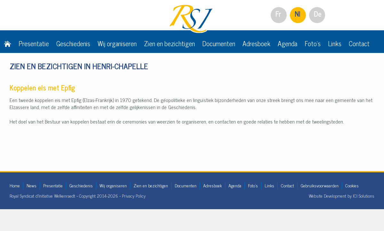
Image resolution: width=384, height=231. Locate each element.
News (31, 185)
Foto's (313, 43)
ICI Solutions (363, 195)
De (318, 14)
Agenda (287, 43)
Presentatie (34, 43)
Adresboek (256, 43)
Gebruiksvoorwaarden (320, 185)
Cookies (352, 185)
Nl (297, 14)
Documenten (218, 43)
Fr (278, 14)
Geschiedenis (73, 43)
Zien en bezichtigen (169, 43)
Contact (359, 43)
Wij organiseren (117, 43)
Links (334, 43)
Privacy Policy (134, 195)
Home (15, 185)
